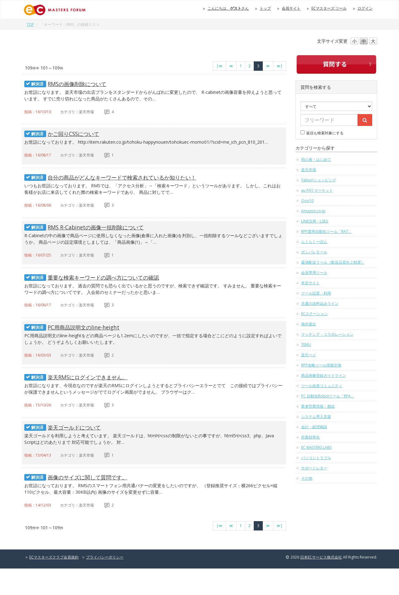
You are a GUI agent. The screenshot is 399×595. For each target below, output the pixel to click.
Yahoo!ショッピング (318, 180)
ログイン (365, 8)
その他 (306, 478)
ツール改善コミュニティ (321, 385)
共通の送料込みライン (320, 303)
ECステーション (314, 313)
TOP (30, 24)
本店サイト (310, 283)
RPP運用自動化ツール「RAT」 (326, 231)
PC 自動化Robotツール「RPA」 (327, 396)
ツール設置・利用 (316, 293)
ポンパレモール (314, 252)
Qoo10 (307, 200)
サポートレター (314, 468)
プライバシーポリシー (104, 583)
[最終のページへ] (279, 66)
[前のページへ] (231, 66)
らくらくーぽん (314, 241)
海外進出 (308, 324)
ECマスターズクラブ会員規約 (54, 583)
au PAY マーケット (317, 190)
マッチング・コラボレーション (327, 334)
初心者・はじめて (316, 159)
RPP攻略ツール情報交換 (321, 365)
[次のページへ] (267, 66)
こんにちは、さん (228, 8)
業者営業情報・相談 (318, 406)
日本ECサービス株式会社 (321, 583)
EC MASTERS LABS (316, 447)
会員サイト (291, 8)
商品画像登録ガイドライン (323, 375)
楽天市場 (308, 169)
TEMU (306, 344)
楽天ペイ (308, 354)
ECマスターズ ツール (329, 8)
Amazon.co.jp (313, 211)
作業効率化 (310, 437)
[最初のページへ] (219, 66)
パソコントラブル (316, 457)
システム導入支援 (316, 416)
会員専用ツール (314, 272)
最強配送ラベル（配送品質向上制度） (333, 262)
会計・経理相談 (314, 426)
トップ (265, 8)
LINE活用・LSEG (314, 221)
